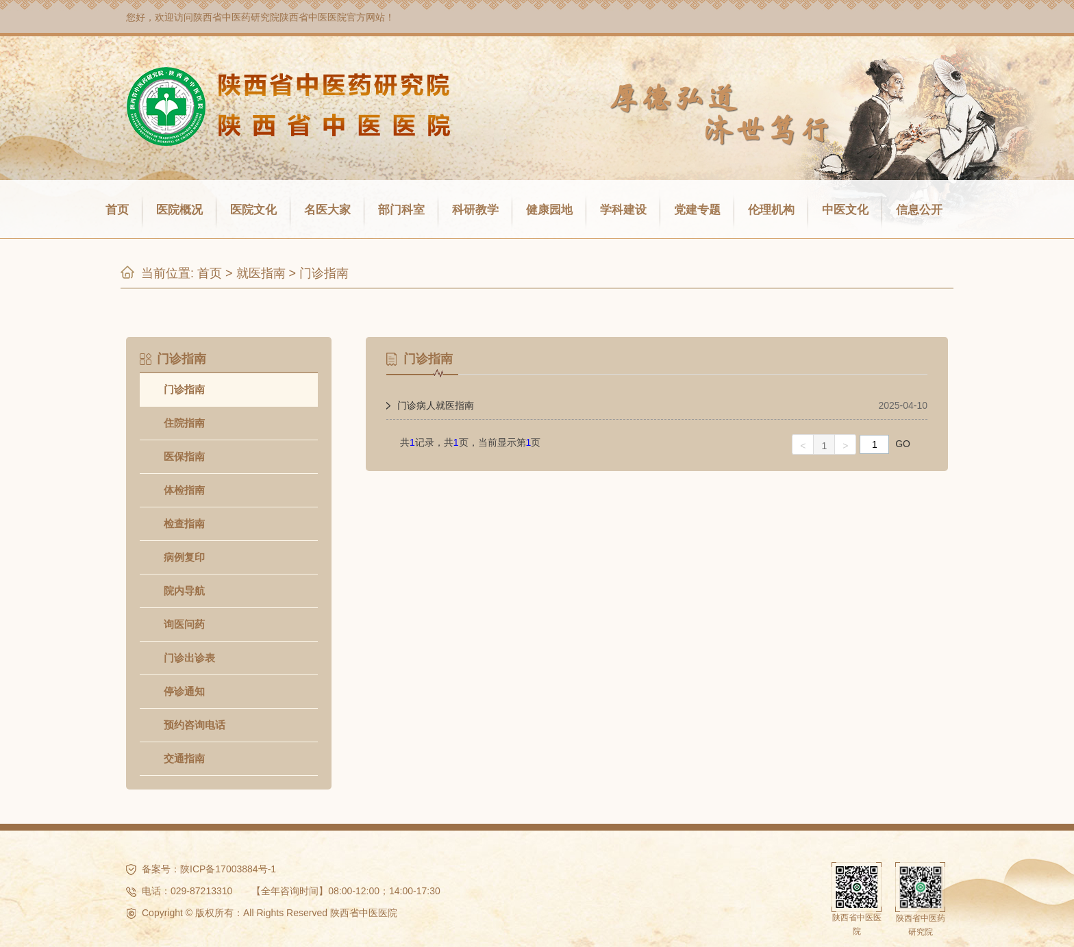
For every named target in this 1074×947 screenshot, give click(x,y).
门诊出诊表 (189, 658)
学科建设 (623, 209)
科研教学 (475, 209)
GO (902, 443)
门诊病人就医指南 (435, 405)
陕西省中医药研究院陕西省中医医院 (270, 17)
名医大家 (327, 209)
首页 (117, 209)
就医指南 (261, 273)
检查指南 (184, 523)
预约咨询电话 (194, 725)
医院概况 (179, 209)
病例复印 (184, 557)
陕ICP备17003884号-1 (228, 868)
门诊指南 (324, 273)
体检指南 (184, 490)
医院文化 (253, 209)
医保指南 (184, 456)
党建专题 (697, 209)
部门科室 (401, 209)
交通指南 (184, 758)
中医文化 (845, 209)
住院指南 (184, 423)
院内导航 (184, 590)
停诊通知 (184, 691)
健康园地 (549, 209)
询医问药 (184, 624)
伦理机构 (771, 209)
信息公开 (919, 209)
